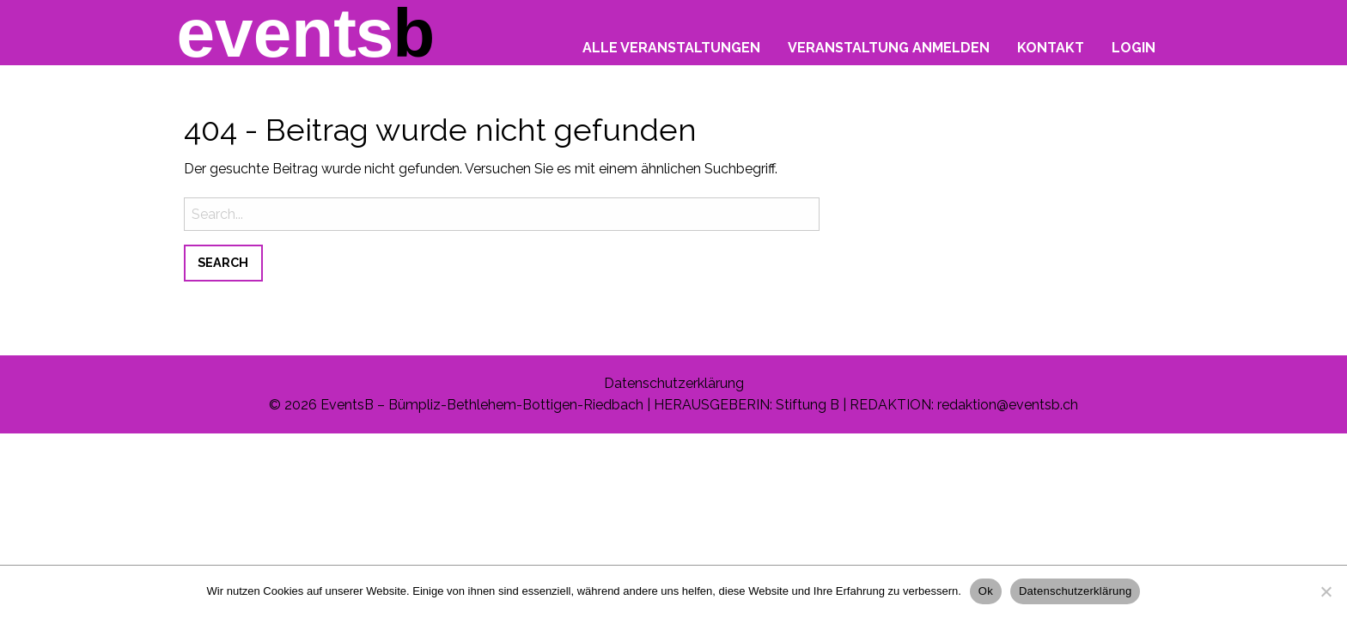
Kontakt (1050, 47)
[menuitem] (671, 43)
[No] (1325, 591)
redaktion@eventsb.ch (1007, 405)
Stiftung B (807, 405)
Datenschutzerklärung (674, 383)
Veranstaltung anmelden (889, 47)
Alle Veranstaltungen (671, 47)
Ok (985, 591)
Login (1133, 47)
